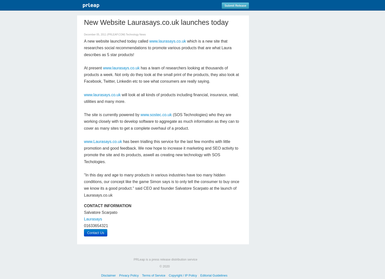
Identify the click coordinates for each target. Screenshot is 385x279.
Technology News (136, 34)
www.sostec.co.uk (156, 115)
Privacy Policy (129, 275)
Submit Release (235, 5)
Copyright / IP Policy (183, 275)
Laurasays (93, 219)
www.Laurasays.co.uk (103, 142)
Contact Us (95, 233)
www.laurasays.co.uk (167, 41)
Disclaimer (108, 275)
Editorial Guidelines (213, 275)
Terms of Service (153, 275)
